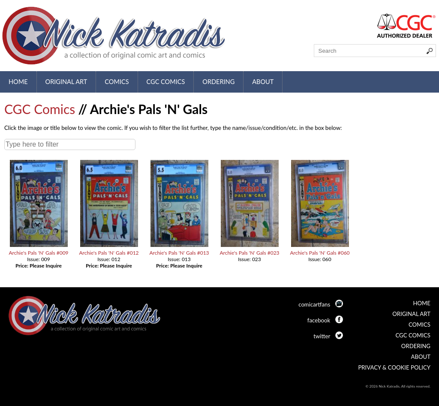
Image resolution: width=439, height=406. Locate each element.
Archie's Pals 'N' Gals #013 (179, 253)
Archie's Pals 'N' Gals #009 (38, 253)
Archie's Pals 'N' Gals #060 (319, 253)
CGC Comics (166, 81)
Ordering (218, 81)
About (263, 81)
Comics (117, 81)
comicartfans (314, 304)
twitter (321, 336)
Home (18, 81)
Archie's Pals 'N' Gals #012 (108, 253)
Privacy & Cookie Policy (394, 367)
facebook (318, 320)
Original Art (66, 81)
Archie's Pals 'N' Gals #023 (249, 253)
